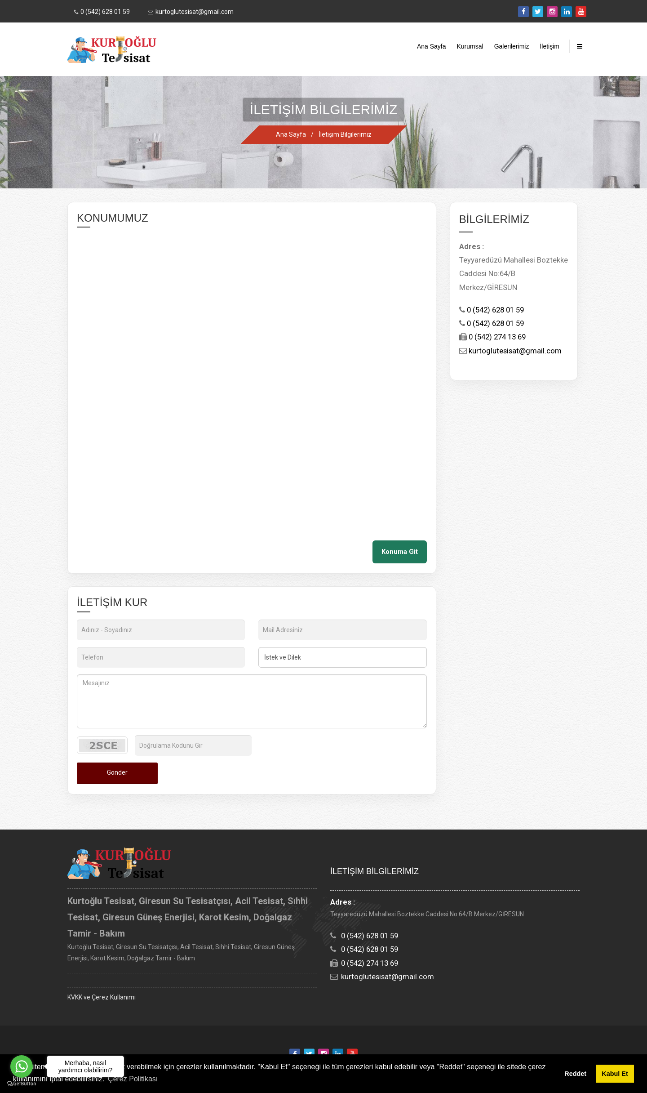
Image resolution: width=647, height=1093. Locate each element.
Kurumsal (470, 46)
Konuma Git (399, 552)
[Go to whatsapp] (21, 1066)
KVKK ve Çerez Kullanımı (101, 997)
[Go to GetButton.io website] (21, 1084)
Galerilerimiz (511, 46)
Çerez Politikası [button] (133, 1079)
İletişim (549, 46)
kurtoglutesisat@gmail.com (194, 11)
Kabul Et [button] (615, 1073)
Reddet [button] (575, 1073)
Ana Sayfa (431, 46)
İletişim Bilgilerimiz (345, 134)
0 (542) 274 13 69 (496, 336)
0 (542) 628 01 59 (105, 11)
